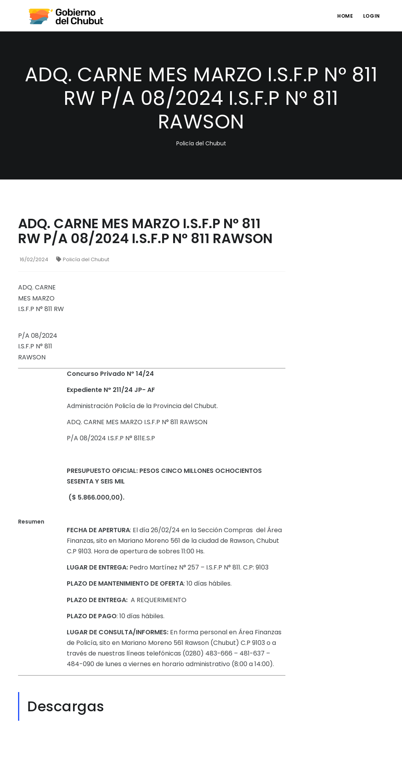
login (370, 16)
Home (343, 16)
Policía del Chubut (82, 259)
